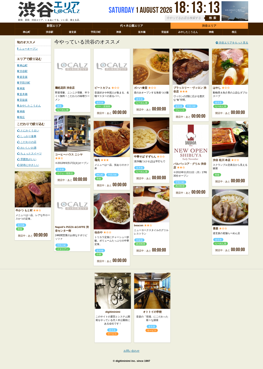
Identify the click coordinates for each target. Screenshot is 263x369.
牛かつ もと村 (24, 210)
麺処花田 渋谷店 (65, 87)
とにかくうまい (28, 130)
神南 (211, 32)
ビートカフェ (103, 87)
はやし (217, 87)
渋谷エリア (209, 25)
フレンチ (180, 110)
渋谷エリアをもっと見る (232, 42)
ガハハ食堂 (140, 87)
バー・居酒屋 (103, 106)
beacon (138, 225)
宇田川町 (96, 32)
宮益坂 (165, 32)
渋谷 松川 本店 (221, 160)
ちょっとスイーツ (29, 153)
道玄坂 (72, 32)
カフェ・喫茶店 (65, 173)
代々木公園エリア (131, 25)
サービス (112, 334)
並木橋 (141, 32)
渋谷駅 (49, 32)
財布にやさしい (28, 165)
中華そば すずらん (145, 156)
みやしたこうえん (188, 32)
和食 (99, 178)
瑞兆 (97, 160)
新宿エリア (54, 25)
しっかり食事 (26, 136)
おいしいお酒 (26, 147)
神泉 (118, 32)
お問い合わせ (131, 350)
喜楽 (215, 228)
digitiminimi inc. (125, 360)
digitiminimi (112, 311)
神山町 (26, 32)
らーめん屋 (62, 110)
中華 (99, 254)
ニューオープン (27, 48)
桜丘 (234, 32)
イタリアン (62, 249)
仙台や (99, 232)
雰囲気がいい (26, 159)
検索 (213, 18)
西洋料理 (180, 186)
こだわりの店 (26, 142)
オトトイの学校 (152, 311)
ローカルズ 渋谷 (49, 11)
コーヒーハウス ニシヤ (69, 154)
